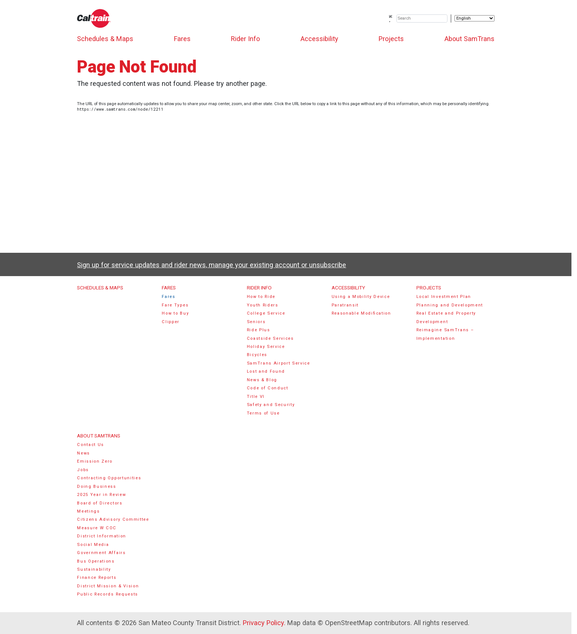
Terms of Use (263, 413)
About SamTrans (469, 39)
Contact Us (90, 444)
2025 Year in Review (101, 494)
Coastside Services (270, 338)
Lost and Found (266, 371)
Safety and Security (271, 404)
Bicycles (257, 354)
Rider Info (245, 39)
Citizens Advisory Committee (113, 519)
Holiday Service (266, 346)
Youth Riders (262, 305)
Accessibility (319, 39)
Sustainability (94, 569)
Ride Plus (258, 330)
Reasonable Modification (361, 313)
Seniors (256, 321)
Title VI (256, 396)
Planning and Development (449, 305)
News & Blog (262, 380)
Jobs (83, 469)
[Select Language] (474, 18)
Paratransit (345, 305)
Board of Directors (99, 503)
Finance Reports (96, 577)
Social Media (93, 544)
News (83, 453)
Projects (391, 39)
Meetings (88, 511)
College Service (266, 313)
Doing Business (96, 486)
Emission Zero (95, 461)
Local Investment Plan (443, 296)
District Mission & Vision (108, 586)
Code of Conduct (267, 388)
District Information (101, 536)
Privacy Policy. (264, 623)
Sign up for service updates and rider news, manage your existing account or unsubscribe (211, 265)
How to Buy (175, 313)
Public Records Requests (107, 594)
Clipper (171, 321)
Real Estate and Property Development (446, 317)
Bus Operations (96, 561)
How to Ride (261, 296)
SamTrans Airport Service (278, 363)
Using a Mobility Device (361, 296)
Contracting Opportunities (109, 478)
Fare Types (175, 305)
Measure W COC (97, 528)
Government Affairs (101, 552)
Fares (182, 39)
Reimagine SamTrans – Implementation (445, 334)
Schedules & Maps (105, 39)
